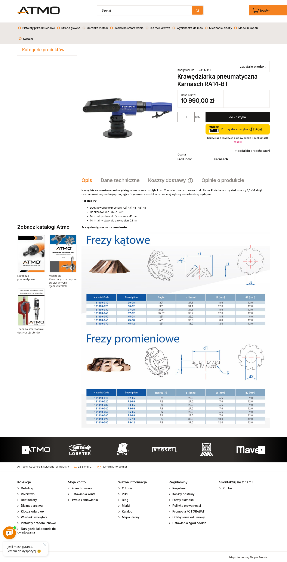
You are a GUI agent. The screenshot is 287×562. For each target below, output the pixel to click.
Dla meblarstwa (31, 504)
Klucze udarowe (32, 510)
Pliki (124, 493)
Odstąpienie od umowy (188, 516)
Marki (125, 504)
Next (261, 449)
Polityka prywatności (186, 504)
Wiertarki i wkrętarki (34, 516)
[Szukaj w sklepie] (145, 10)
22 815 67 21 (85, 465)
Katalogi (127, 510)
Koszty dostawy (183, 493)
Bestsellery (28, 498)
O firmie (127, 487)
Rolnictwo (27, 493)
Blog (124, 498)
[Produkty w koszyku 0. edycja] (261, 10)
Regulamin (179, 487)
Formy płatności (183, 498)
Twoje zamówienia (84, 498)
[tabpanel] (175, 307)
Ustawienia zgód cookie (189, 521)
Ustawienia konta (83, 493)
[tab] (88, 179)
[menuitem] (36, 26)
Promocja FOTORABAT (188, 510)
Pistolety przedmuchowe (38, 521)
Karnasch (221, 158)
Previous (25, 449)
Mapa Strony (130, 516)
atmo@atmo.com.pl (114, 465)
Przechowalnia (81, 487)
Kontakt (227, 487)
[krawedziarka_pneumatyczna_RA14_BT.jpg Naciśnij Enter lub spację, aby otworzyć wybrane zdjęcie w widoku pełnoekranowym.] (127, 112)
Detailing (26, 487)
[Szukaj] (197, 10)
